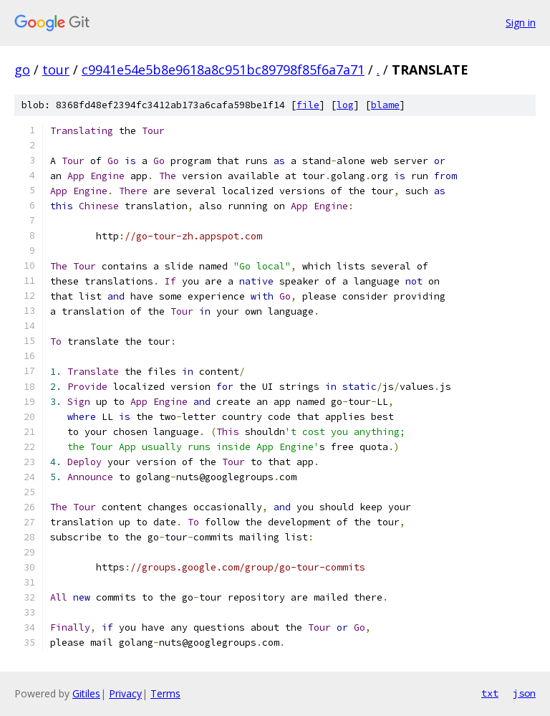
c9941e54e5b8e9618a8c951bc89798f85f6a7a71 (223, 69)
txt (489, 693)
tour (55, 69)
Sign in (521, 22)
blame (385, 105)
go (22, 69)
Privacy (125, 693)
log (345, 105)
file (307, 105)
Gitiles (86, 693)
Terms (165, 693)
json (524, 693)
